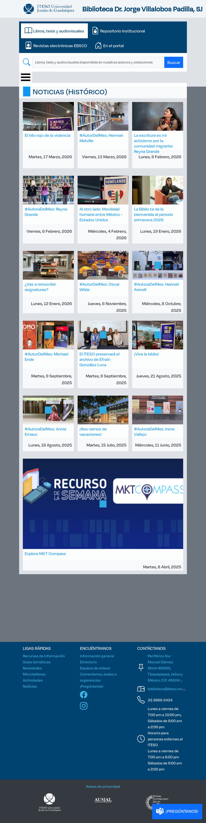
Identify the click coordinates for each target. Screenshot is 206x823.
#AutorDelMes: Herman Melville (101, 138)
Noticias (30, 686)
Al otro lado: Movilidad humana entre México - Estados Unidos (100, 214)
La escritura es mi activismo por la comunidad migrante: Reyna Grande (153, 143)
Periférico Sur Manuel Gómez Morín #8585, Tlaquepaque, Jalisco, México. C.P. (165, 668)
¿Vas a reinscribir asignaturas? (40, 286)
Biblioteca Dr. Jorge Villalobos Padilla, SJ (142, 9)
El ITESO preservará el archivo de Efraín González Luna (99, 359)
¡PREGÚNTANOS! (177, 811)
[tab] (54, 30)
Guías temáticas (37, 662)
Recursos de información (44, 655)
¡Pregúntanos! (91, 686)
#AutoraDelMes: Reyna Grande (46, 211)
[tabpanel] (103, 62)
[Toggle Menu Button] (25, 77)
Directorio (88, 662)
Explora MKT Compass (45, 553)
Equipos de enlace (95, 668)
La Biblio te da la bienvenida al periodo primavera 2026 (153, 214)
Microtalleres (34, 674)
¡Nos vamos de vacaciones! (93, 431)
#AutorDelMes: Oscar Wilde (99, 286)
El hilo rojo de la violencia (47, 135)
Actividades (33, 680)
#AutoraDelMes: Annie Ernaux (45, 431)
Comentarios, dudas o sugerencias (98, 677)
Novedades (32, 668)
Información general (97, 655)
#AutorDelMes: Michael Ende (46, 356)
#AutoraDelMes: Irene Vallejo (154, 431)
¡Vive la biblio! (146, 354)
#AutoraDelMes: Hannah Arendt (156, 286)
